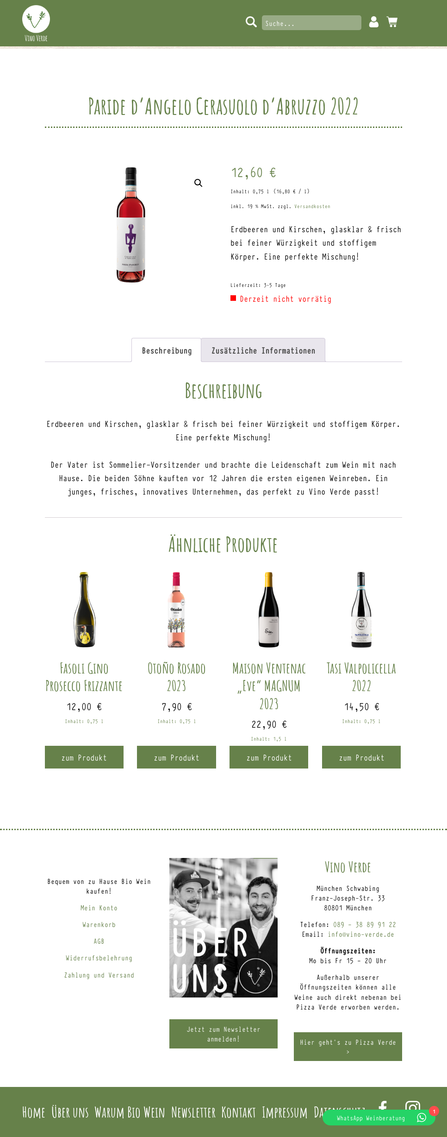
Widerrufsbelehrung (99, 957)
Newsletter (193, 1111)
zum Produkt (84, 756)
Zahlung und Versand (99, 974)
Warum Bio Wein (129, 1111)
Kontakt (238, 1111)
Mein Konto (373, 21)
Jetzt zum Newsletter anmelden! (223, 1033)
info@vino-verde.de (361, 933)
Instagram (412, 1108)
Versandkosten (312, 206)
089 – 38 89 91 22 (364, 924)
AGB (99, 940)
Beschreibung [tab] (167, 349)
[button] (198, 183)
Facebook (382, 1108)
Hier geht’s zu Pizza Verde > (348, 1046)
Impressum (285, 1111)
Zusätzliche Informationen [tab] (263, 349)
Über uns (70, 1111)
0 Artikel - (391, 21)
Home (33, 1111)
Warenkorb (99, 924)
